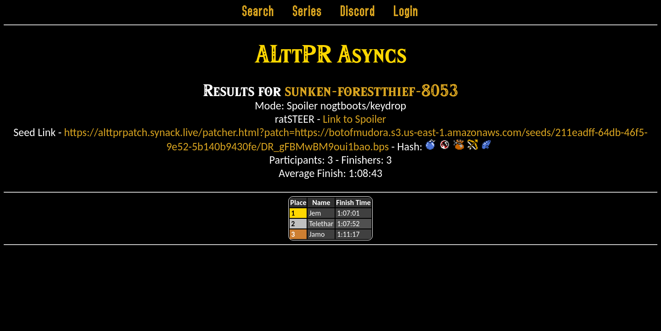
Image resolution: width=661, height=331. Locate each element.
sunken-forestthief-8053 (371, 90)
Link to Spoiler (354, 119)
